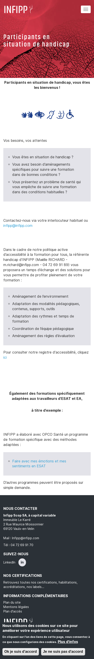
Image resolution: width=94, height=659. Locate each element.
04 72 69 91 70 (22, 545)
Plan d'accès (12, 611)
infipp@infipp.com (17, 226)
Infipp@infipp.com (25, 538)
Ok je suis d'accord (20, 651)
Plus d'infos (68, 642)
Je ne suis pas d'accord (63, 651)
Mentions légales (16, 607)
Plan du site (12, 602)
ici (5, 357)
